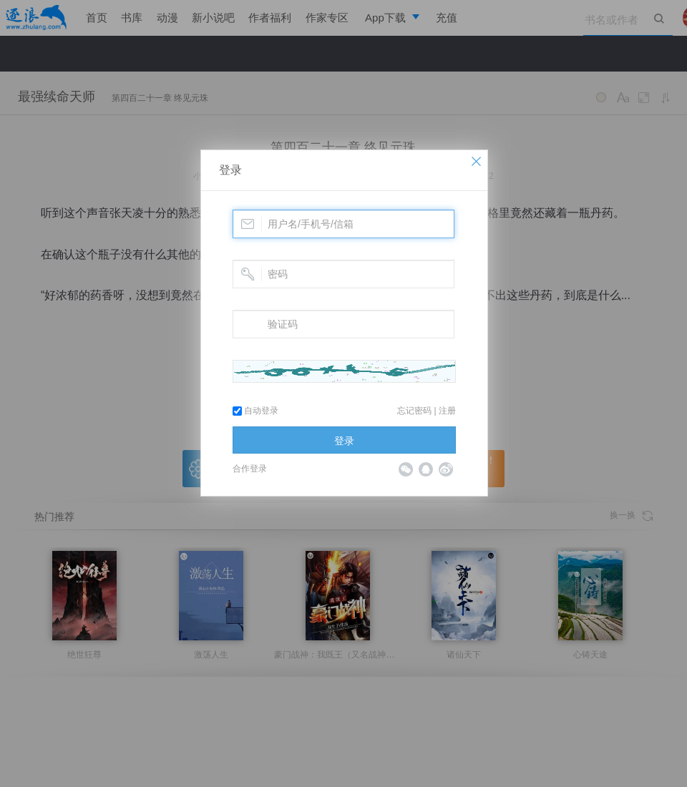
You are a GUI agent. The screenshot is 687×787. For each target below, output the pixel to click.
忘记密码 (414, 411)
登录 (230, 170)
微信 (406, 469)
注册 (447, 411)
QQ (426, 469)
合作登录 (250, 469)
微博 (446, 469)
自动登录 (255, 411)
